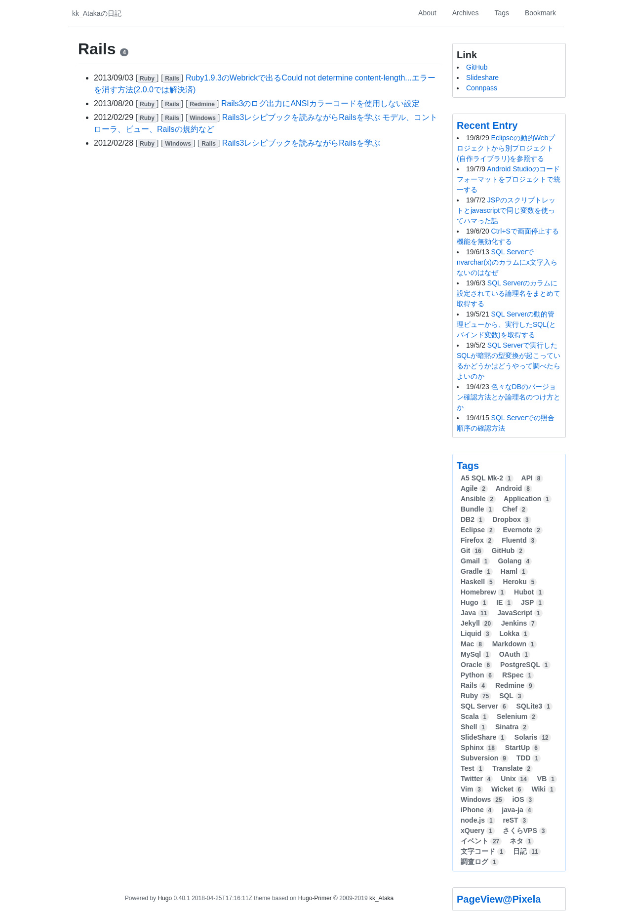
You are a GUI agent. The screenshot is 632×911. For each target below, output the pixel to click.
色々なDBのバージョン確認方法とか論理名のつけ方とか (508, 397)
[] (148, 78)
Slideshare (482, 77)
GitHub (477, 67)
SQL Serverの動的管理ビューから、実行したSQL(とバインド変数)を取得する (506, 324)
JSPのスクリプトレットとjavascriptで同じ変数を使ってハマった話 (506, 210)
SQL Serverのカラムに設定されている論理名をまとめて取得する (508, 293)
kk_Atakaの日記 (96, 13)
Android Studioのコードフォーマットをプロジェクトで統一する (508, 179)
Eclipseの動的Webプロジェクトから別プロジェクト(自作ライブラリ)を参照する (506, 148)
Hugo (165, 898)
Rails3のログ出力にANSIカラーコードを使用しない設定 (320, 103)
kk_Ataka (381, 898)
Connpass (481, 88)
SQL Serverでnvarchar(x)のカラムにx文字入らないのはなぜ (507, 262)
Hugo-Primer (315, 898)
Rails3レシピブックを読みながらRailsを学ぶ (301, 143)
